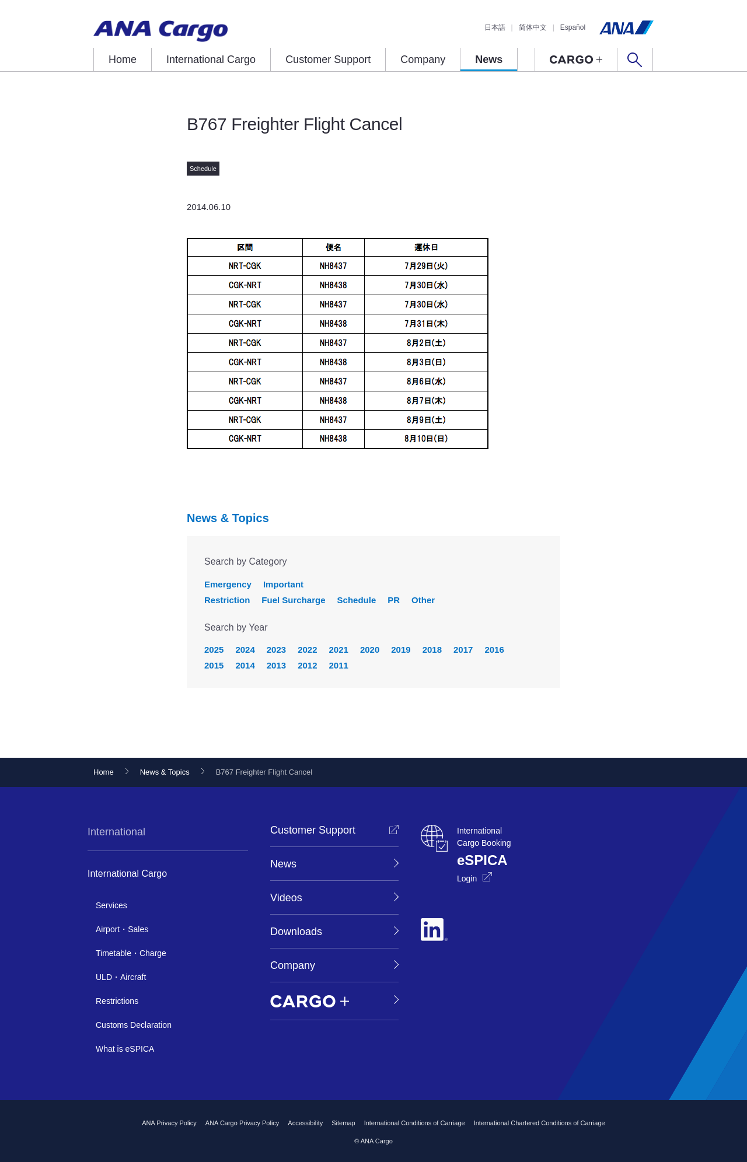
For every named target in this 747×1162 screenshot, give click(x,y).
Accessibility (305, 1122)
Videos (286, 897)
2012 (307, 665)
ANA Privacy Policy (169, 1122)
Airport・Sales (122, 929)
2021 (338, 649)
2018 (432, 649)
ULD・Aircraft (121, 977)
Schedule (356, 600)
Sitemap (343, 1122)
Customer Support (328, 59)
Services (111, 905)
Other (423, 600)
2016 (494, 649)
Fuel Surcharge (293, 600)
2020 (369, 649)
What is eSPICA (125, 1049)
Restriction (227, 600)
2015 (214, 665)
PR (394, 600)
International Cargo (211, 59)
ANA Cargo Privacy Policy (242, 1122)
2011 (338, 665)
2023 (276, 649)
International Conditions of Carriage (414, 1122)
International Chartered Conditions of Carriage (539, 1122)
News (488, 59)
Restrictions (117, 1001)
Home (123, 59)
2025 (214, 649)
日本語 (494, 27)
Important (283, 584)
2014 (244, 665)
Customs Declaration (134, 1025)
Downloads (296, 931)
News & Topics (228, 518)
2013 (276, 665)
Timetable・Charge (131, 953)
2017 (463, 649)
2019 (400, 649)
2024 (244, 649)
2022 (307, 649)
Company (422, 59)
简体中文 (533, 27)
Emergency (228, 584)
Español (572, 27)
